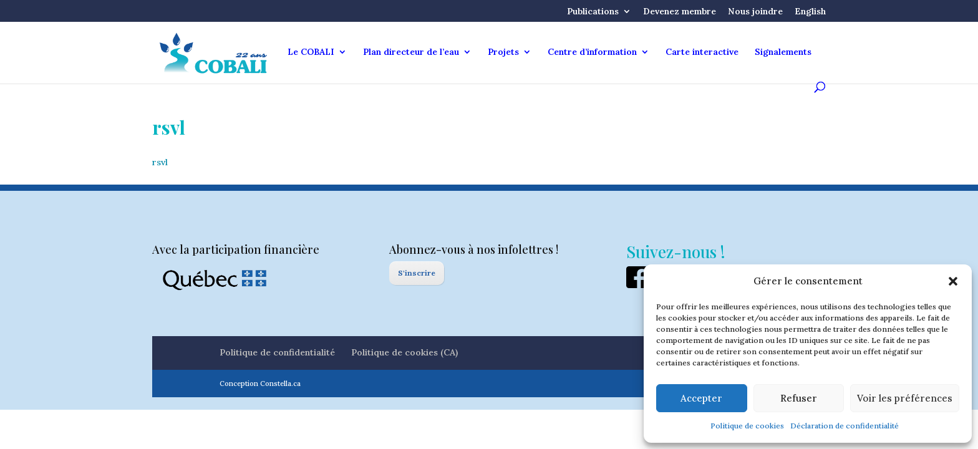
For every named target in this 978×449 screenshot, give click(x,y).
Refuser (798, 398)
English (810, 12)
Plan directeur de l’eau (411, 52)
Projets (503, 52)
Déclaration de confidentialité (844, 425)
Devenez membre (679, 12)
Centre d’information (592, 52)
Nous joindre (755, 12)
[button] (953, 281)
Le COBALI (311, 52)
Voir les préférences (904, 398)
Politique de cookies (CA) (404, 352)
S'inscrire (416, 273)
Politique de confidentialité (277, 352)
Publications (593, 12)
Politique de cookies (747, 425)
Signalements (783, 52)
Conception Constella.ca (260, 383)
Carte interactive (702, 52)
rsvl (160, 162)
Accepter (701, 398)
